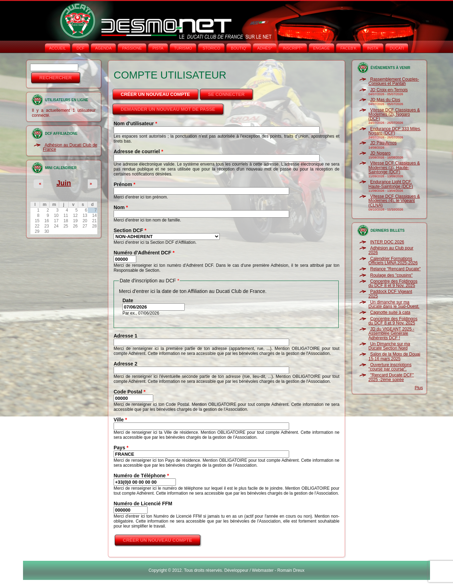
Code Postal (129, 392)
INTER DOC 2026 (387, 242)
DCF (80, 48)
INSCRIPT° (293, 48)
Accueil (57, 48)
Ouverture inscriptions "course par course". (390, 367)
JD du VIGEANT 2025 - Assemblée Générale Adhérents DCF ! (391, 333)
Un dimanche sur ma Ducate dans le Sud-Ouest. (393, 304)
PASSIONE (132, 48)
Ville (120, 419)
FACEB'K (348, 48)
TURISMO (183, 48)
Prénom (124, 184)
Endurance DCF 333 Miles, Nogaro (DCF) (394, 131)
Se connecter (226, 94)
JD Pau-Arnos (383, 142)
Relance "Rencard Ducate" (395, 268)
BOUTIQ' (238, 48)
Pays (121, 447)
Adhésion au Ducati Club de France (70, 147)
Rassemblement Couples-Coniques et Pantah (393, 81)
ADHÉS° (264, 48)
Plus (419, 387)
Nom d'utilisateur (135, 123)
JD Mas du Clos (385, 99)
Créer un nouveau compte (160, 92)
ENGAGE (321, 48)
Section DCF (130, 230)
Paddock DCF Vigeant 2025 (390, 293)
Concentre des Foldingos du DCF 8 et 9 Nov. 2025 (392, 283)
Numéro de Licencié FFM (143, 503)
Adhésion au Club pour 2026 (390, 250)
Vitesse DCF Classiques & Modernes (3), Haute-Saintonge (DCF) (394, 167)
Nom (121, 207)
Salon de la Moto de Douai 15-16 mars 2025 (394, 356)
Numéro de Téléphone (141, 475)
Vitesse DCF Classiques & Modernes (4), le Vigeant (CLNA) (394, 201)
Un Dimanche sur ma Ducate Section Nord (389, 346)
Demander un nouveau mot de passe (168, 109)
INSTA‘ (373, 48)
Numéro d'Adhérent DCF (144, 252)
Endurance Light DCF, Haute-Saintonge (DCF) (390, 184)
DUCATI (397, 48)
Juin (63, 183)
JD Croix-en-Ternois (389, 89)
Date (127, 300)
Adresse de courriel (138, 151)
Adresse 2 (125, 364)
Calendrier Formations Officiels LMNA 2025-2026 (393, 260)
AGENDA (103, 48)
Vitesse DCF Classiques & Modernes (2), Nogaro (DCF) (394, 114)
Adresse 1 (125, 336)
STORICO (211, 48)
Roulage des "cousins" (391, 275)
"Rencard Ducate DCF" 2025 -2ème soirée (391, 377)
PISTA (158, 48)
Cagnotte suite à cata (390, 312)
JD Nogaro (380, 153)
